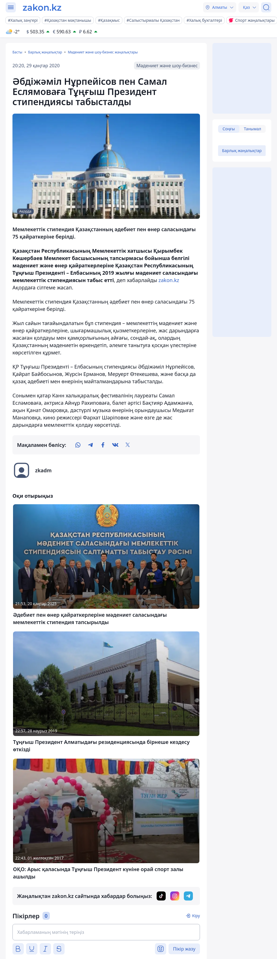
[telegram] (90, 445)
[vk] (115, 445)
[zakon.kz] (42, 7)
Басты (17, 52)
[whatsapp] (78, 445)
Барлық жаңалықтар (45, 52)
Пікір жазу (184, 949)
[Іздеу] (266, 7)
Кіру (196, 915)
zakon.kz (168, 280)
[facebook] (103, 445)
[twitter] (128, 445)
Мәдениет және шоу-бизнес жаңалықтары (103, 52)
